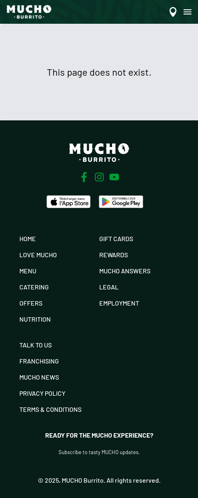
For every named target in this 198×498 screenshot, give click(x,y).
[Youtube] (114, 177)
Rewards (113, 254)
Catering (34, 287)
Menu (27, 271)
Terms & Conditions (50, 409)
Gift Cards (116, 238)
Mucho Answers (124, 271)
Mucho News (39, 377)
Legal (109, 287)
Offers (30, 303)
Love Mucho (38, 254)
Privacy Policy (42, 393)
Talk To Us (35, 345)
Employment (119, 303)
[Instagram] (99, 177)
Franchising (39, 361)
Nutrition (35, 319)
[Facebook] (84, 177)
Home (27, 238)
